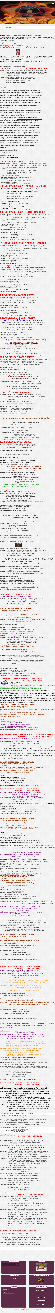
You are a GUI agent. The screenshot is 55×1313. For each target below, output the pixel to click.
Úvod (2, 27)
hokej (41, 1282)
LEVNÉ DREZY (41, 1301)
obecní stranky (41, 1294)
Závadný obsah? (29, 1309)
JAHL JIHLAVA (41, 1304)
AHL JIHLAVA (41, 1297)
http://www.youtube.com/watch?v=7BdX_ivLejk (11, 45)
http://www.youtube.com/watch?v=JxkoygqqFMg (12, 43)
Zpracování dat (37, 1309)
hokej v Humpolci (41, 1290)
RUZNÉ (14, 1279)
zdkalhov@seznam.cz (8, 1292)
